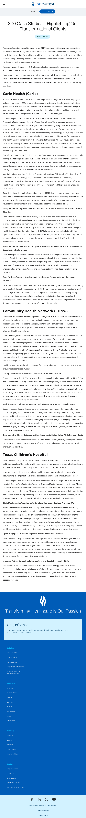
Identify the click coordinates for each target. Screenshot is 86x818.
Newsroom (10, 735)
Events (9, 740)
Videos (9, 716)
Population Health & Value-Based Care (13, 672)
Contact (10, 764)
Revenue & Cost (12, 662)
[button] (4, 4)
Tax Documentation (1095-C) (16, 787)
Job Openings (11, 749)
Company (10, 731)
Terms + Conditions (43, 810)
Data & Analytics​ (12, 653)
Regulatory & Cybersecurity (15, 666)
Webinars (10, 702)
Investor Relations (12, 754)
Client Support (11, 778)
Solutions (10, 648)
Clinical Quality (12, 657)
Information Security (13, 782)
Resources (11, 684)
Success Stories (12, 693)
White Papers (11, 711)
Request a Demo (12, 769)
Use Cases (10, 688)
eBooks (9, 707)
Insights (9, 697)
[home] (47, 3)
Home (33, 11)
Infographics (11, 721)
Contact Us (10, 773)
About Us (10, 745)
